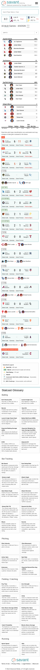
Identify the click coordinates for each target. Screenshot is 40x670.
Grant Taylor (19, 85)
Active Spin (5, 557)
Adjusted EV (25, 442)
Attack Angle (25, 477)
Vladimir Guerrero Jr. (19, 67)
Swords (23, 522)
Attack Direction (26, 491)
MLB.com (36, 664)
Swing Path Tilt (6, 506)
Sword (8, 374)
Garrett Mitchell (18, 73)
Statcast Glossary (12, 390)
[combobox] (20, 11)
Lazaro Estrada (20, 120)
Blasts (3, 522)
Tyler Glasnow (20, 110)
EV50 (3, 442)
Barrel (9, 369)
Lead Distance (6, 595)
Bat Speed (5, 463)
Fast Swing (9, 372)
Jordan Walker (17, 45)
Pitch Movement (26, 543)
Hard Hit (8, 367)
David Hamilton (18, 55)
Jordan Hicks (19, 88)
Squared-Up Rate (26, 506)
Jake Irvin (19, 114)
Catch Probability (7, 625)
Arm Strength (25, 584)
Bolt (23, 643)
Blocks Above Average (28, 625)
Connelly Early (20, 107)
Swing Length (6, 477)
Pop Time (4, 584)
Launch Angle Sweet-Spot (9, 418)
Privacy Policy (16, 664)
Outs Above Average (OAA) (10, 607)
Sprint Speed (5, 643)
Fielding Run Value (27, 607)
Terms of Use (5, 664)
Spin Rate (24, 557)
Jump (23, 595)
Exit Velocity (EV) (7, 399)
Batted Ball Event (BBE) (28, 418)
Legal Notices (26, 664)
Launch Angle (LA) (26, 399)
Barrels (4, 408)
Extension (5, 567)
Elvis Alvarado (19, 95)
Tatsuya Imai (20, 117)
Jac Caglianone (18, 41)
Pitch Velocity (6, 543)
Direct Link (5, 145)
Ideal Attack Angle (7, 491)
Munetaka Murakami (19, 48)
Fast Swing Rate (26, 463)
